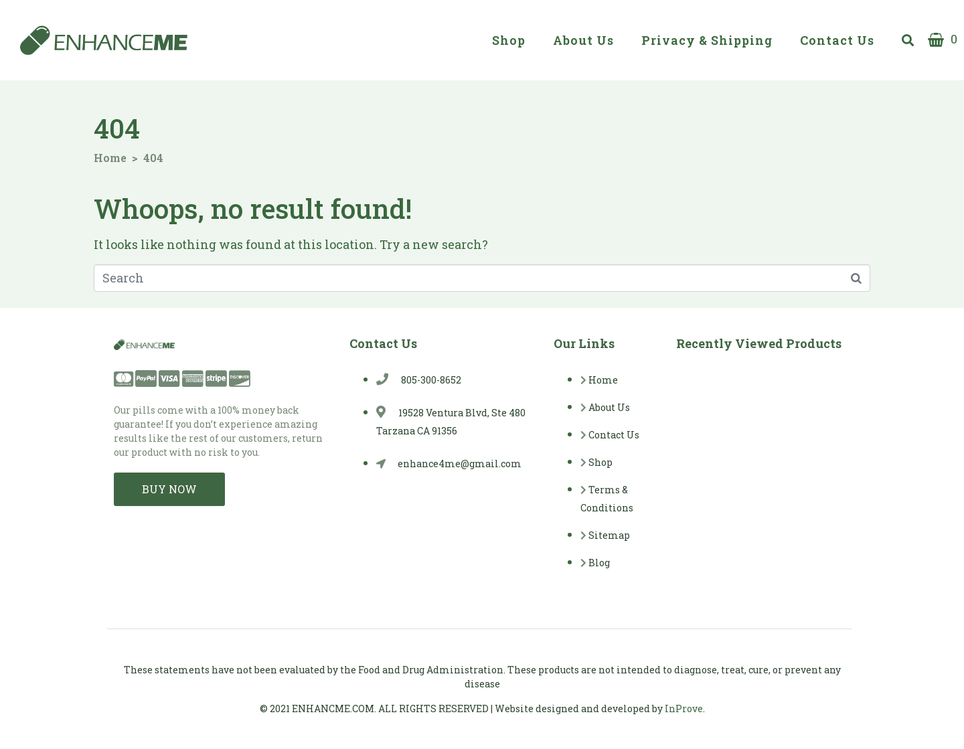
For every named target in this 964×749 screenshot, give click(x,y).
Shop (509, 40)
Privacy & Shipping (707, 40)
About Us (583, 40)
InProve (684, 708)
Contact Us (837, 40)
